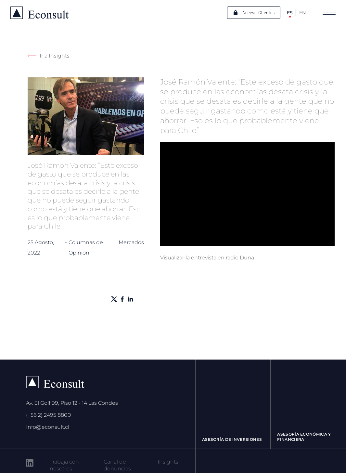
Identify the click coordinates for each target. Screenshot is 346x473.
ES (290, 13)
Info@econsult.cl (47, 427)
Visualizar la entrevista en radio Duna (207, 258)
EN (302, 13)
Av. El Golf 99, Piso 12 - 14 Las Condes (72, 403)
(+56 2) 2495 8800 (48, 415)
